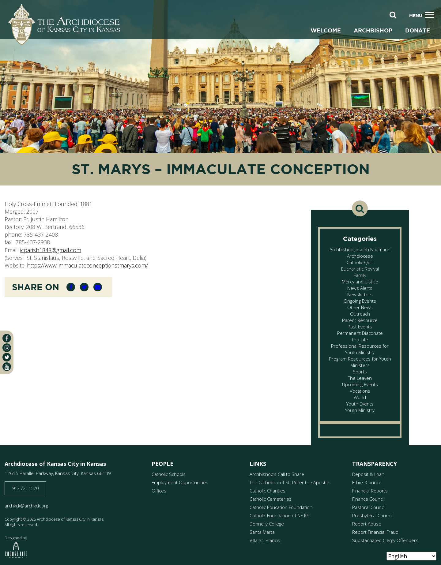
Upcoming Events (360, 384)
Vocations (360, 391)
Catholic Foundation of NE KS (279, 515)
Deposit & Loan (368, 474)
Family (360, 275)
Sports (360, 372)
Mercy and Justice (360, 282)
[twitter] (6, 357)
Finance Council (368, 499)
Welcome (326, 30)
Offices (159, 491)
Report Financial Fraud (375, 532)
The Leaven (360, 378)
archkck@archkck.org (26, 506)
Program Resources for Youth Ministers (360, 362)
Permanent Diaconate (360, 333)
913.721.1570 (25, 488)
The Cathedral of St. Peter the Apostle (289, 482)
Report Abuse (366, 524)
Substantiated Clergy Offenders (385, 540)
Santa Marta (262, 532)
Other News (360, 307)
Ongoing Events (360, 301)
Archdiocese (360, 256)
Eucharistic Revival (360, 269)
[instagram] (6, 347)
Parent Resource (360, 320)
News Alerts (359, 288)
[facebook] (6, 338)
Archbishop (373, 30)
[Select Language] (411, 556)
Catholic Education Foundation (281, 507)
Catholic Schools (169, 474)
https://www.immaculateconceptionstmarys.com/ (87, 265)
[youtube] (6, 366)
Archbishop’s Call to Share (277, 474)
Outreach (360, 314)
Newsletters (360, 294)
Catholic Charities (267, 491)
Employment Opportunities (180, 482)
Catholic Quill (360, 262)
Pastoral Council (369, 507)
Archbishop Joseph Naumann (360, 249)
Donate (417, 30)
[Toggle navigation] (429, 15)
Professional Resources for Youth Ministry (360, 349)
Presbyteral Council (372, 515)
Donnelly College (267, 524)
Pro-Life (360, 339)
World (360, 397)
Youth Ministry (360, 410)
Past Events (360, 327)
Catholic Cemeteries (271, 499)
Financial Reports (370, 491)
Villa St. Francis (265, 540)
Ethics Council (366, 482)
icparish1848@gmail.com (50, 250)
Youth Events (360, 404)
